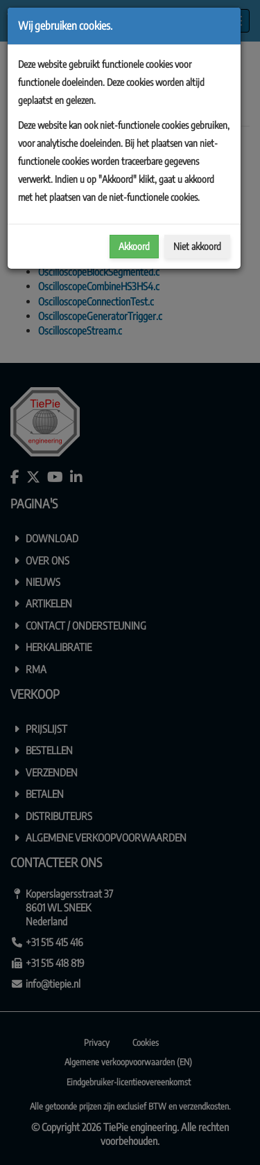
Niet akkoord (197, 246)
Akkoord (134, 246)
